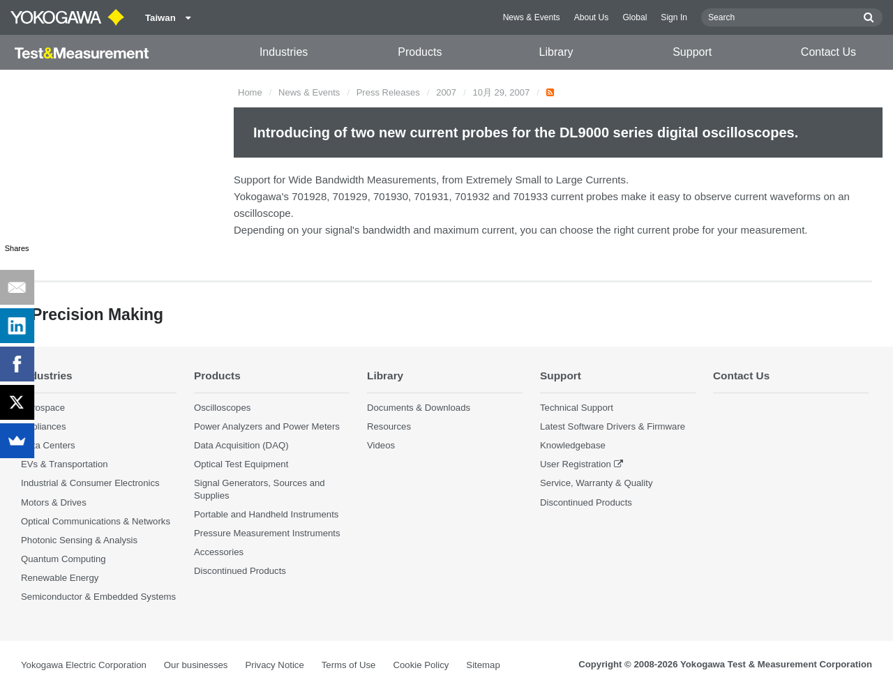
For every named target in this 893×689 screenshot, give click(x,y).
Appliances (43, 426)
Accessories (218, 552)
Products (420, 52)
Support (692, 52)
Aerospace (43, 407)
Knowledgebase (573, 445)
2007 (446, 92)
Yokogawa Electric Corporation (84, 665)
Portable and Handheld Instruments (266, 514)
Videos (381, 445)
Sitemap (483, 665)
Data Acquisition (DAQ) (241, 445)
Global (634, 17)
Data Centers (48, 445)
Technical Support (576, 407)
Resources (389, 426)
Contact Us (828, 52)
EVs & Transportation (64, 464)
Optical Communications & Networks (95, 521)
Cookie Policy (421, 665)
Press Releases (388, 92)
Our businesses (196, 665)
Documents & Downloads (418, 407)
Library (556, 52)
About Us (591, 17)
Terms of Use (349, 665)
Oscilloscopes (222, 407)
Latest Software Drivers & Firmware (612, 426)
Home (250, 92)
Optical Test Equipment (241, 464)
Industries (284, 52)
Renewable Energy (59, 578)
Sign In (674, 17)
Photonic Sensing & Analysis (79, 540)
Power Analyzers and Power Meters (267, 426)
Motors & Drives (54, 502)
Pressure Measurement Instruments (267, 533)
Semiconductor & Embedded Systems (98, 596)
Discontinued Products (240, 571)
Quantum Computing (63, 559)
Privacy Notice (274, 665)
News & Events (531, 17)
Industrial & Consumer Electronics (90, 483)
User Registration (575, 464)
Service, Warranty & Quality (596, 483)
